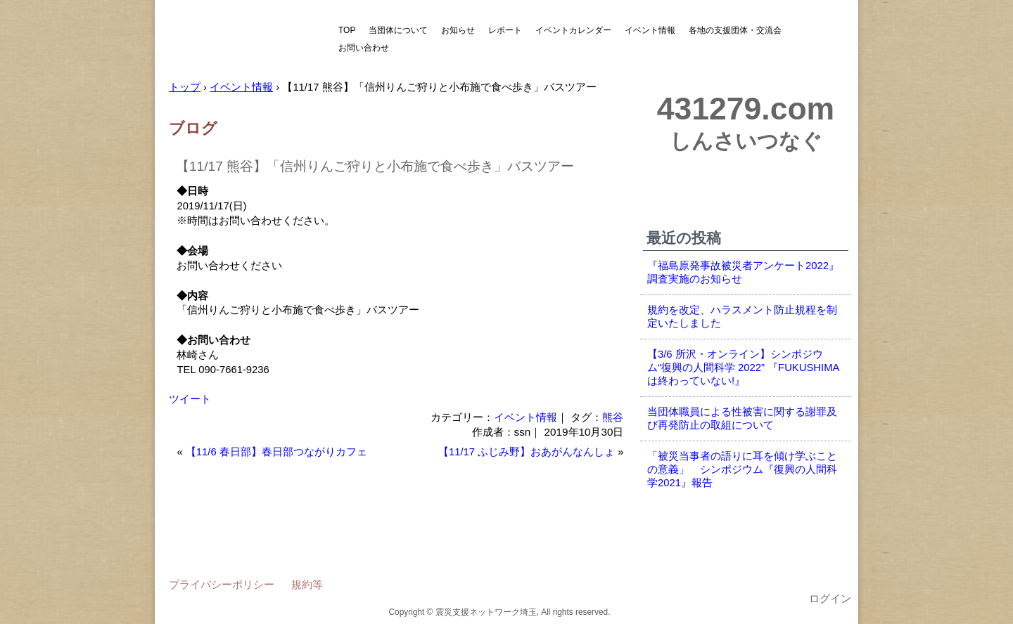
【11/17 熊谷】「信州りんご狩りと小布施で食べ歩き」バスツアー (375, 166)
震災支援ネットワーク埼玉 (243, 40)
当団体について (398, 30)
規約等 (307, 584)
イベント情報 (650, 30)
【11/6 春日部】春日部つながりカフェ (276, 451)
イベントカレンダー (573, 30)
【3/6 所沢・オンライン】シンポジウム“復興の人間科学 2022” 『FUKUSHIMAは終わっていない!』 (743, 367)
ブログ (193, 128)
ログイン (830, 598)
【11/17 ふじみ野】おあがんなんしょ (526, 451)
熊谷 (612, 417)
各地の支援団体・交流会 (735, 30)
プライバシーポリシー (221, 584)
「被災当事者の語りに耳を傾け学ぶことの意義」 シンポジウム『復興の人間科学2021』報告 (742, 469)
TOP (346, 30)
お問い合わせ (363, 48)
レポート (505, 30)
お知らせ (458, 30)
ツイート (190, 399)
